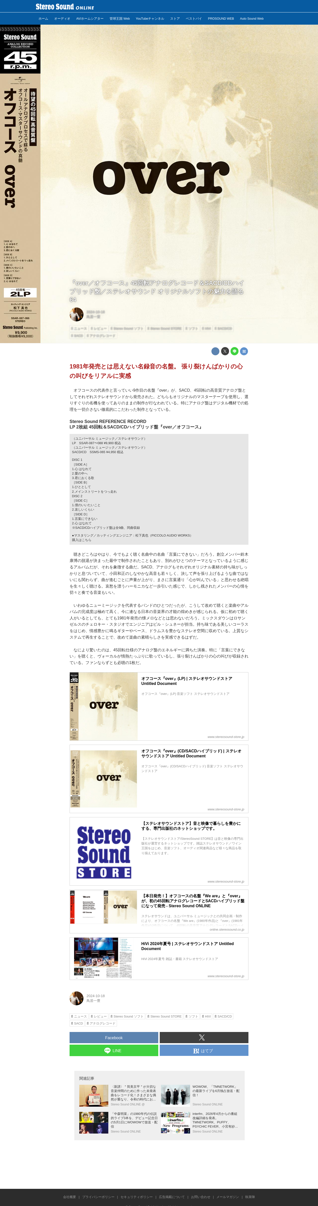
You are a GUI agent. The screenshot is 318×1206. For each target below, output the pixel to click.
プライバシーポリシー (98, 1197)
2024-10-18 (95, 312)
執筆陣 (250, 1197)
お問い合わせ (200, 1197)
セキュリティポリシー (136, 1197)
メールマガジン (227, 1197)
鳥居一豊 (93, 317)
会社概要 (69, 1197)
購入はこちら (81, 540)
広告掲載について (172, 1197)
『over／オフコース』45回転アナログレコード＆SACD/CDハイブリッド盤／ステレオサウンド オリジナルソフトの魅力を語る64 (157, 291)
